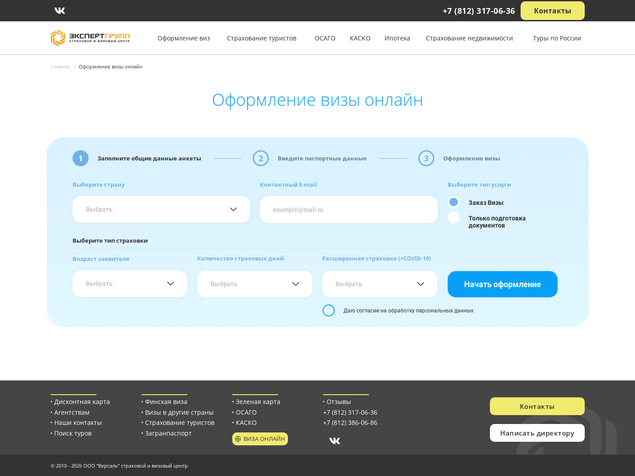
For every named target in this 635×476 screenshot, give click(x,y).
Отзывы (339, 401)
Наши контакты (78, 422)
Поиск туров (73, 433)
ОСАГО (325, 38)
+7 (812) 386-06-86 (350, 422)
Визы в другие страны (179, 412)
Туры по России (557, 38)
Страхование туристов (261, 38)
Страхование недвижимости (469, 38)
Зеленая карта (258, 401)
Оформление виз (184, 38)
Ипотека (397, 38)
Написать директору (537, 432)
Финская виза (166, 401)
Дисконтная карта (82, 401)
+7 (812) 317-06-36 (479, 10)
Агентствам (71, 412)
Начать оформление (502, 284)
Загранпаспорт (168, 433)
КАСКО (360, 38)
